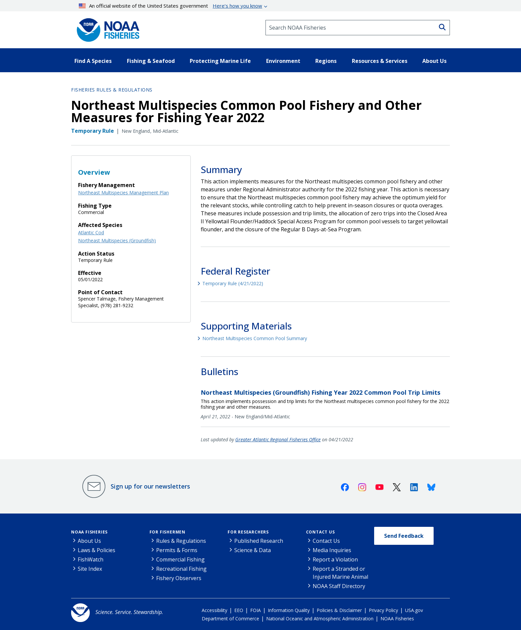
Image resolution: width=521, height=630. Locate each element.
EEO (238, 610)
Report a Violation (335, 559)
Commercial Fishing (180, 559)
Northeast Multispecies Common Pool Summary (254, 338)
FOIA (255, 610)
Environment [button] (283, 61)
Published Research (258, 540)
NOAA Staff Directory (339, 586)
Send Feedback (404, 535)
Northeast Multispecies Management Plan (123, 192)
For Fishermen (167, 532)
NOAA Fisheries (89, 532)
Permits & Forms (176, 550)
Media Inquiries (332, 550)
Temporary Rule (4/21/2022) (232, 283)
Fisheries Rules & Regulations (112, 90)
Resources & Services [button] (379, 61)
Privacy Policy (383, 610)
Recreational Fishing (181, 568)
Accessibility (214, 610)
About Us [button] (434, 61)
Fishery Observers (178, 578)
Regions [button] (326, 61)
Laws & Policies (96, 550)
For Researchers (248, 532)
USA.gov (414, 610)
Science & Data (252, 550)
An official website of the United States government (170, 6)
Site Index (90, 568)
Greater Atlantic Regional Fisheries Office (278, 439)
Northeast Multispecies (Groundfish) (117, 240)
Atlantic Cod (91, 232)
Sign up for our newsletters (150, 486)
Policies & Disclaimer (339, 610)
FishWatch (90, 559)
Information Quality (289, 610)
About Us (89, 540)
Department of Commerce (230, 618)
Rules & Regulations (181, 540)
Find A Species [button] (93, 61)
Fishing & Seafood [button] (151, 61)
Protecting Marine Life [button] (220, 61)
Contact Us (320, 532)
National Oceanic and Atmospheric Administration (319, 618)
